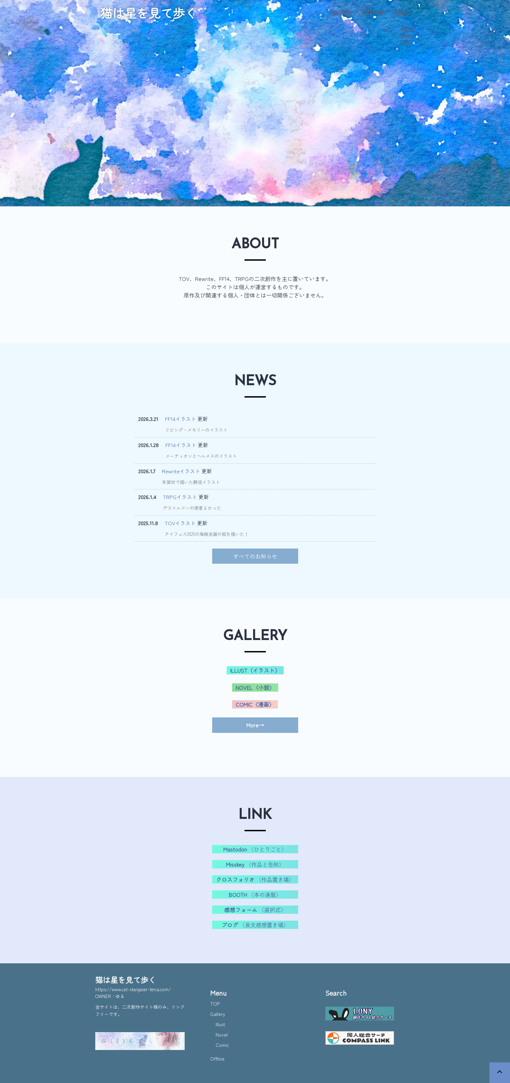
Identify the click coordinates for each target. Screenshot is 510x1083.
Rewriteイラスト (181, 471)
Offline (372, 12)
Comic (222, 1044)
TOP (215, 1003)
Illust (220, 1024)
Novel (222, 1034)
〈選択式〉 (255, 910)
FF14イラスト (180, 418)
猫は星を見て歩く (148, 12)
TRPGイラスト (180, 496)
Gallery (340, 12)
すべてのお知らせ (255, 556)
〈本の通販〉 (255, 894)
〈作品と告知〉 (255, 864)
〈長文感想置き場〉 (255, 925)
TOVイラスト (180, 523)
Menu (401, 12)
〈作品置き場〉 (255, 879)
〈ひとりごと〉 (255, 849)
